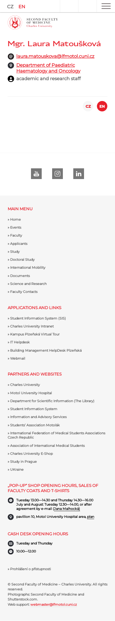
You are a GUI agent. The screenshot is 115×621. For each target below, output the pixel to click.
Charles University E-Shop (31, 453)
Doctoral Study (22, 259)
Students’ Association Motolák (35, 425)
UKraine (17, 469)
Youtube (36, 173)
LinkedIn (78, 173)
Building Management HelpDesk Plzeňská (46, 350)
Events (15, 227)
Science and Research (28, 284)
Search (87, 6)
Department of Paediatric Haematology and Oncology (48, 68)
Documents (20, 276)
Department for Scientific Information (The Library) (52, 401)
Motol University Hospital (31, 393)
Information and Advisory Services (38, 417)
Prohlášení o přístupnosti (30, 569)
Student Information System (33, 409)
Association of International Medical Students (47, 445)
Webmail (17, 358)
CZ (10, 6)
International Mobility (27, 267)
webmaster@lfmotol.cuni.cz (53, 604)
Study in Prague (23, 461)
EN (21, 6)
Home (15, 219)
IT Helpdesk (20, 342)
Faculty (16, 235)
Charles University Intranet (32, 326)
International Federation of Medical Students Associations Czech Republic (56, 435)
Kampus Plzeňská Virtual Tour (34, 334)
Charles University (25, 385)
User (69, 6)
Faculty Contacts (23, 292)
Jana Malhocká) (67, 509)
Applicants (18, 243)
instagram (57, 173)
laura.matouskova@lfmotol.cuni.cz (55, 56)
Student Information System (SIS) (38, 318)
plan (90, 516)
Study (15, 251)
